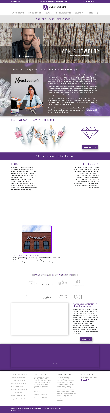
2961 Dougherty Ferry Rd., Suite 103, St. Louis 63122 (43, 408)
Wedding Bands (18, 13)
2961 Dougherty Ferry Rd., (18, 380)
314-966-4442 (16, 1)
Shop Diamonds (90, 147)
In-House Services (63, 13)
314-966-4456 (18, 392)
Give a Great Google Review (42, 397)
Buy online (37, 391)
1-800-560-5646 (22, 389)
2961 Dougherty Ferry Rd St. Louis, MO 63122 (53, 1)
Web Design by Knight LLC (17, 410)
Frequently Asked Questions (19, 399)
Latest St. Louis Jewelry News (89, 377)
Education (79, 13)
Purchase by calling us (40, 394)
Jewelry (48, 13)
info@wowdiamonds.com (18, 395)
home (90, 13)
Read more (86, 339)
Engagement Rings (35, 13)
